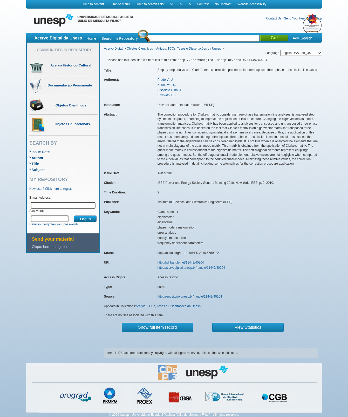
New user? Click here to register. (51, 189)
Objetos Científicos (140, 48)
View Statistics (248, 327)
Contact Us (273, 18)
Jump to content (93, 4)
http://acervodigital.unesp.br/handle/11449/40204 (191, 268)
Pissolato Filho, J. (170, 90)
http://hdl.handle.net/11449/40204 (181, 262)
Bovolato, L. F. (167, 95)
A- (181, 4)
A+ (172, 4)
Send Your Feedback (298, 18)
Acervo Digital (113, 48)
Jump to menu (120, 4)
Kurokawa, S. (167, 85)
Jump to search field (149, 4)
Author (38, 158)
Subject (38, 170)
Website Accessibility (251, 4)
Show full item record (157, 327)
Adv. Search (302, 38)
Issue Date (41, 152)
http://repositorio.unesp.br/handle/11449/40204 (190, 296)
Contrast (203, 4)
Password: (36, 211)
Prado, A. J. (166, 80)
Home (91, 38)
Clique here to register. (50, 247)
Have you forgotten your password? (53, 224)
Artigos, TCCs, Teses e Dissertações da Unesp (188, 48)
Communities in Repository (64, 50)
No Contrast (223, 4)
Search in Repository (119, 38)
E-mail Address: (40, 197)
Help (319, 18)
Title (35, 164)
